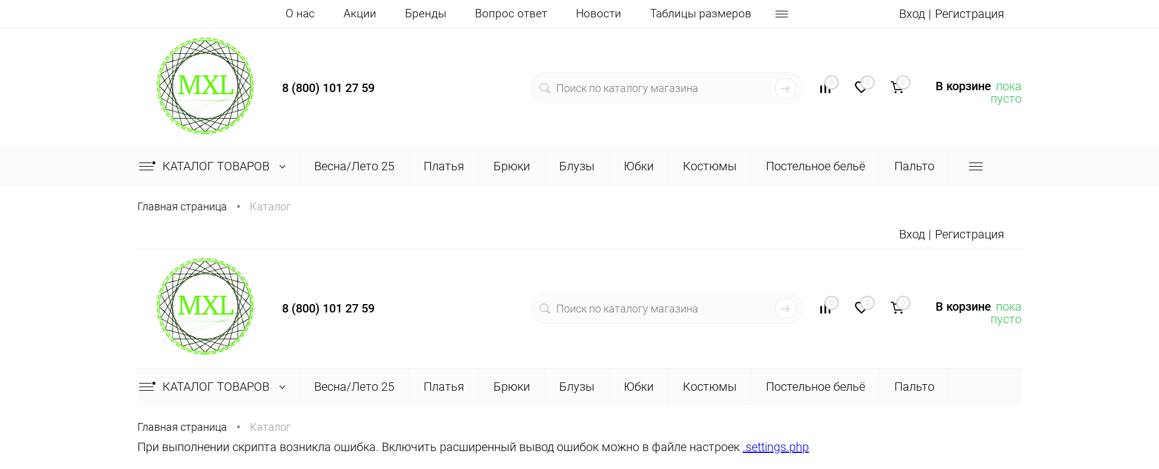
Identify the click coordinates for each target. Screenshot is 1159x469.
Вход (912, 14)
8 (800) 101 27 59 (328, 88)
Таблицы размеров (701, 13)
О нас (300, 13)
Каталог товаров (214, 166)
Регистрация (969, 14)
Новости (598, 13)
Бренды (425, 13)
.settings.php (776, 447)
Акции (360, 13)
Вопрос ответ (511, 13)
